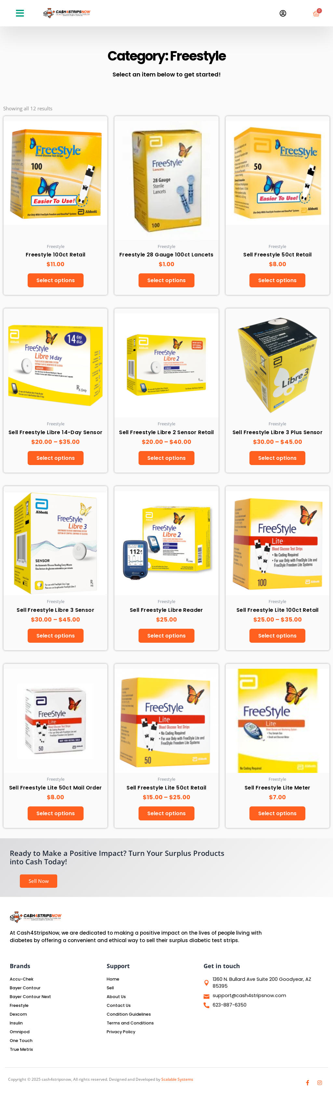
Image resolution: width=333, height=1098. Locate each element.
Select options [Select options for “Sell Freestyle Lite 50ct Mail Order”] (55, 817)
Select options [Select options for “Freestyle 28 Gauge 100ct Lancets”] (166, 281)
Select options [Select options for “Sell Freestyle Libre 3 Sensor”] (55, 638)
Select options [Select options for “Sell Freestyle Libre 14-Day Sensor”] (55, 459)
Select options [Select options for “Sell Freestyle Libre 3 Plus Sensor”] (277, 459)
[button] (20, 13)
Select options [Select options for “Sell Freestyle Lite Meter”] (277, 817)
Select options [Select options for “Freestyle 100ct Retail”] (55, 281)
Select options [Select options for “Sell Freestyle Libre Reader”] (166, 638)
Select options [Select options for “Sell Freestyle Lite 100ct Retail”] (277, 638)
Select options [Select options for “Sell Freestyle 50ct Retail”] (277, 281)
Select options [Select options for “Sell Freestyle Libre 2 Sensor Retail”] (166, 459)
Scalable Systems (177, 1079)
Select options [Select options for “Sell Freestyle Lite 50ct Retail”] (166, 817)
